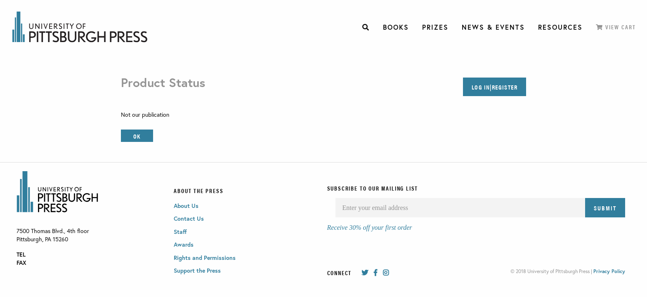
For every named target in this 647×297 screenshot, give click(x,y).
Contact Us (189, 218)
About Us (186, 206)
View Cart (616, 27)
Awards (184, 244)
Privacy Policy (609, 271)
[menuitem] (366, 27)
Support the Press (197, 270)
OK (136, 136)
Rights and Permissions (205, 258)
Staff (180, 232)
